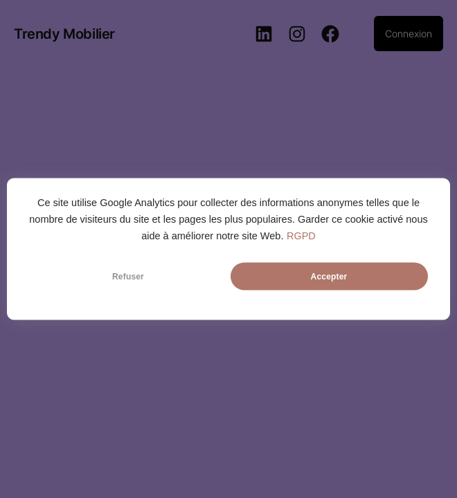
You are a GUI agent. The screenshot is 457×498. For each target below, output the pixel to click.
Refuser (128, 277)
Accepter (329, 277)
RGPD (301, 235)
